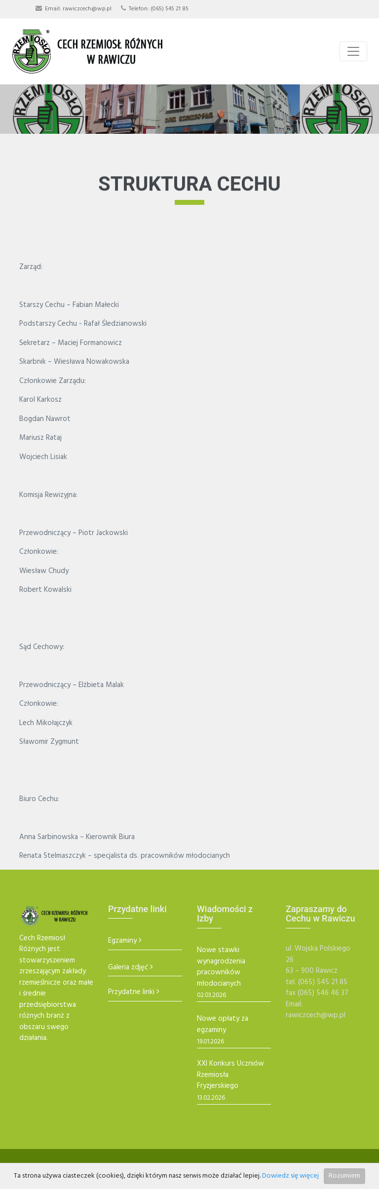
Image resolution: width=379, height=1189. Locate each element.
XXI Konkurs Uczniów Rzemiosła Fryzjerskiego (230, 1075)
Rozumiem (344, 1176)
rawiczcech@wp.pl (87, 9)
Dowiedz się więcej (290, 1176)
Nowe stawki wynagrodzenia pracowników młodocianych (221, 967)
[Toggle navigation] (353, 51)
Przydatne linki (131, 992)
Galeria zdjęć (128, 967)
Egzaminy (122, 941)
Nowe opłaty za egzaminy (222, 1024)
